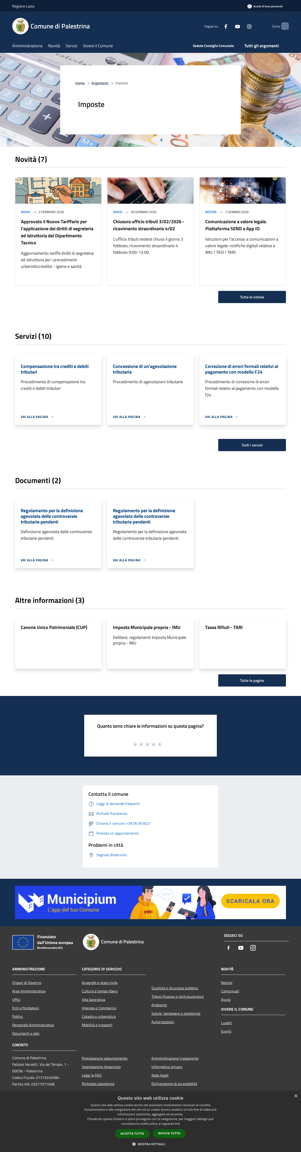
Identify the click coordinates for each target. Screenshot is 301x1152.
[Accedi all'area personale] (265, 6)
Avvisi (25, 211)
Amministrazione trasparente (174, 1058)
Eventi (226, 1031)
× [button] (295, 1096)
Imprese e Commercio (99, 1008)
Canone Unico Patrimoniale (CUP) (54, 627)
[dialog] (150, 1121)
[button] (150, 1144)
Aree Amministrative (29, 991)
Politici (17, 1016)
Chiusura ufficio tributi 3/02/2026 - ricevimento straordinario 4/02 (148, 225)
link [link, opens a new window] (177, 1124)
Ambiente (159, 1005)
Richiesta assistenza (98, 1083)
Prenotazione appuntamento (104, 1058)
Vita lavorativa (93, 999)
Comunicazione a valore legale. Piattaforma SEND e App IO (236, 225)
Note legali (160, 1075)
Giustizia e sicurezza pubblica (174, 988)
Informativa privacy (166, 1067)
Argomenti (99, 83)
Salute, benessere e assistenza (175, 1013)
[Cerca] (283, 26)
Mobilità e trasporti (97, 1025)
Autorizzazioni (162, 1022)
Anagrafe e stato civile (100, 982)
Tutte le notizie (252, 297)
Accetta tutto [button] (132, 1134)
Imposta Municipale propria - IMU (146, 627)
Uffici (16, 999)
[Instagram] (241, 26)
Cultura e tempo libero (100, 991)
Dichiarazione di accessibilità (174, 1083)
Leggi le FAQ (92, 1075)
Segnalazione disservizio (101, 1067)
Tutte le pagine (252, 680)
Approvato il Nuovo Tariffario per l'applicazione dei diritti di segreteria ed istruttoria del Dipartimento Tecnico (57, 232)
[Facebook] (217, 26)
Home (80, 83)
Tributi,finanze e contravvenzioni (177, 996)
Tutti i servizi (252, 445)
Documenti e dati (26, 1033)
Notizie (211, 211)
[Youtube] (229, 26)
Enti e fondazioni (25, 1008)
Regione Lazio (23, 6)
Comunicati (230, 991)
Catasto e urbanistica (99, 1016)
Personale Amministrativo (33, 1025)
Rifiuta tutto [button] (169, 1133)
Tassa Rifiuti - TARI (224, 627)
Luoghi (226, 1023)
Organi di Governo (26, 982)
